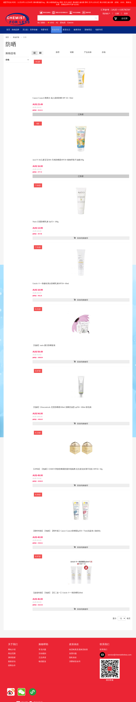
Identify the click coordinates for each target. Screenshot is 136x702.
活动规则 (42, 653)
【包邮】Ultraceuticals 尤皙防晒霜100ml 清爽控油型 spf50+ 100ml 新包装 (62, 407)
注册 (117, 13)
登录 (126, 13)
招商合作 (12, 665)
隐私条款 (73, 657)
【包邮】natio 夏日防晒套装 (44, 345)
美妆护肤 (16, 37)
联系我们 (104, 644)
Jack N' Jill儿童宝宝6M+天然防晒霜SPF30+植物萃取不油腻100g (58, 160)
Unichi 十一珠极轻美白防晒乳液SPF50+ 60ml (51, 284)
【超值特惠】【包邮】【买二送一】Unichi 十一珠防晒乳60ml (58, 593)
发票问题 (73, 653)
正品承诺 (42, 657)
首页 (7, 37)
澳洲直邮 (12, 657)
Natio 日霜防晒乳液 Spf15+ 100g (45, 222)
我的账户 (106, 13)
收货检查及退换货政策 (78, 649)
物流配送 (42, 661)
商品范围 (12, 653)
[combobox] (68, 18)
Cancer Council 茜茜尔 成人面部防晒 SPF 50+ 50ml (53, 98)
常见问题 (42, 649)
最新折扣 (12, 661)
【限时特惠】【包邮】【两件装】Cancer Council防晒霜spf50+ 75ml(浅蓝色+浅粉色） (67, 531)
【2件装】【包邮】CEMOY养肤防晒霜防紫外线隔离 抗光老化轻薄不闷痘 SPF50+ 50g (67, 469)
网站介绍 (12, 649)
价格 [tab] (7, 60)
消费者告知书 (74, 661)
